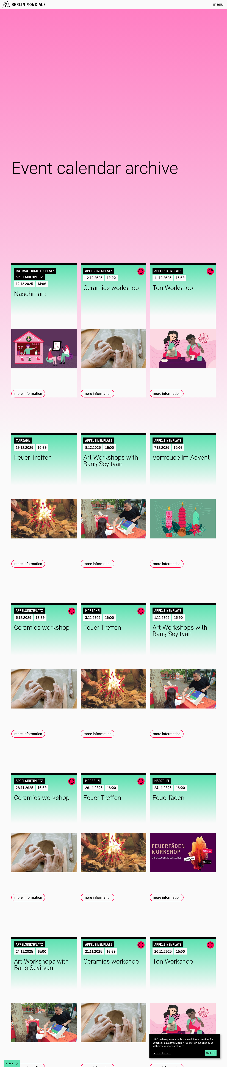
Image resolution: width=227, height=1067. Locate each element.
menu (218, 4)
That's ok (211, 1053)
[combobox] (12, 1063)
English (9, 1063)
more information (28, 393)
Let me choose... (162, 1053)
